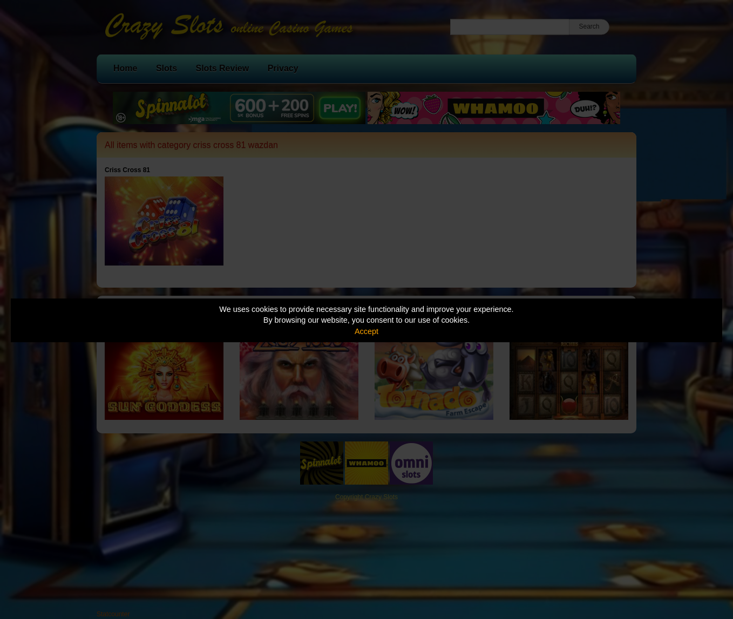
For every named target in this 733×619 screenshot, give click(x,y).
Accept (366, 331)
